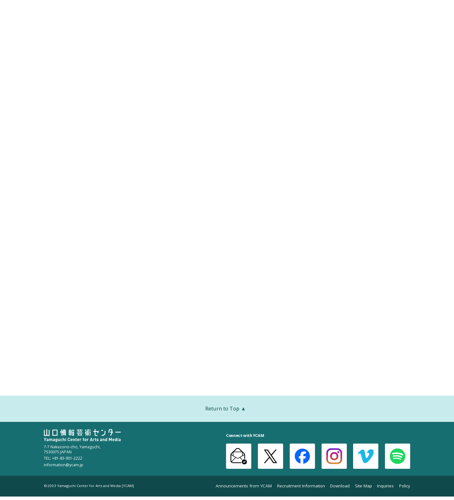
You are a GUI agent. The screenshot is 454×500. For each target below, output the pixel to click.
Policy (404, 486)
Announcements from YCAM (244, 486)
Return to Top (227, 409)
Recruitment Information (301, 486)
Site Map (363, 486)
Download (340, 486)
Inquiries (385, 486)
